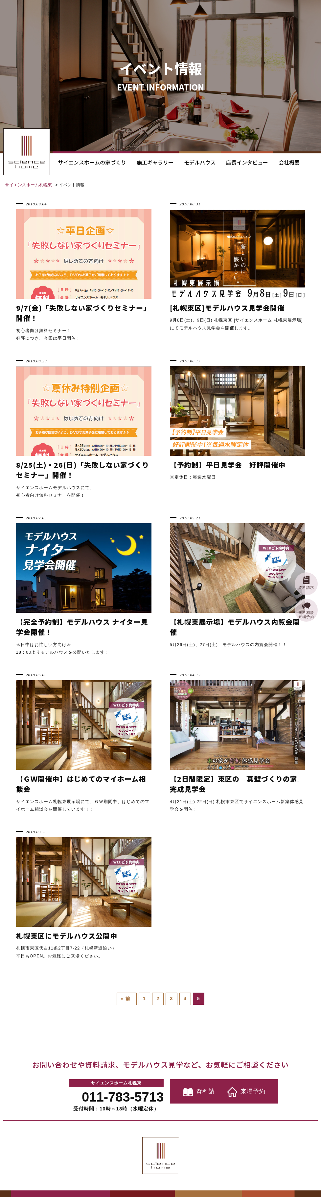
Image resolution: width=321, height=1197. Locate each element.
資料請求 (175, 1092)
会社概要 (289, 162)
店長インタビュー (247, 162)
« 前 (126, 998)
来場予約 (247, 1092)
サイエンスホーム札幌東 (28, 184)
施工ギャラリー (155, 162)
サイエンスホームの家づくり (92, 162)
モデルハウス (200, 162)
